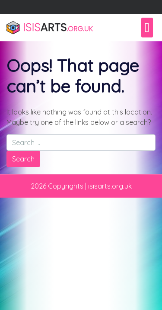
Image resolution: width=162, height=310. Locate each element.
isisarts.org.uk (110, 186)
